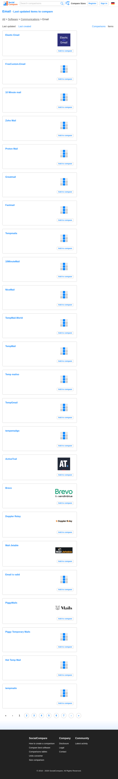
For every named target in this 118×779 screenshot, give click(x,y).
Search (62, 3)
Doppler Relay (13, 516)
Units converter (36, 756)
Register (92, 3)
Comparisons (99, 26)
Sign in (104, 3)
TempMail (10, 346)
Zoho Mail (10, 120)
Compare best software (39, 748)
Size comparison (36, 760)
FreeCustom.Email (15, 64)
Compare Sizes (78, 3)
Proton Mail (11, 149)
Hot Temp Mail (13, 660)
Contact (62, 752)
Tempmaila (11, 233)
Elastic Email (12, 35)
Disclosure (64, 743)
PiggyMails (11, 603)
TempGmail (11, 402)
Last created (24, 26)
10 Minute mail (13, 92)
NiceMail (10, 289)
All (3, 19)
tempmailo (11, 688)
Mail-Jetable (11, 545)
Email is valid (12, 574)
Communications (30, 19)
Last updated (9, 26)
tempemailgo (12, 431)
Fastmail (10, 205)
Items (110, 26)
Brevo (8, 488)
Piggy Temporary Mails (17, 632)
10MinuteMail (12, 261)
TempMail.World (14, 318)
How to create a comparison (41, 743)
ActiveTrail (11, 459)
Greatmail (10, 177)
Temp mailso (12, 374)
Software (13, 19)
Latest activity (81, 743)
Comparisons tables (38, 752)
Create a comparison (68, 3)
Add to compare (65, 51)
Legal (61, 748)
